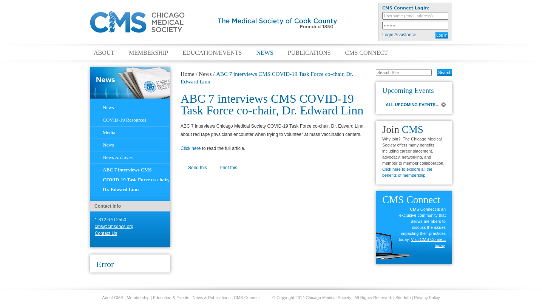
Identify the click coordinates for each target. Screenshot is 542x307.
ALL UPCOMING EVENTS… (413, 104)
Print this (228, 167)
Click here (191, 148)
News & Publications (211, 297)
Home (188, 74)
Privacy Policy (427, 297)
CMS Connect (366, 53)
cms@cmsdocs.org (114, 226)
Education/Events (212, 53)
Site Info (403, 297)
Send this (197, 167)
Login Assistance (399, 34)
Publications (309, 53)
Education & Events (171, 297)
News (264, 53)
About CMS (112, 297)
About (104, 53)
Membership (148, 53)
